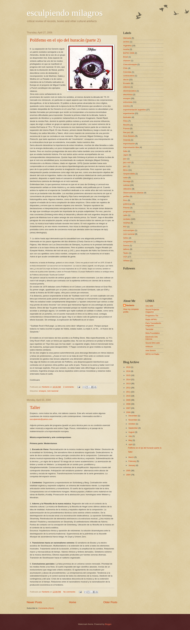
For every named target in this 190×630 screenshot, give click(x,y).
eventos (126, 106)
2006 (128, 412)
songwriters (128, 241)
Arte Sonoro (150, 350)
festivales (127, 117)
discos (126, 79)
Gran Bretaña (129, 136)
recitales (126, 219)
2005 (128, 470)
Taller (35, 407)
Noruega (126, 181)
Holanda (126, 140)
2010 (128, 396)
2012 (128, 388)
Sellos (125, 238)
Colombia (127, 72)
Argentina (127, 45)
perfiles (126, 196)
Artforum (149, 346)
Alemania (127, 38)
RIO (125, 227)
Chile (125, 68)
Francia (126, 128)
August (131, 432)
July (130, 436)
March (131, 457)
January (132, 465)
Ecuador (126, 83)
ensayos (42, 391)
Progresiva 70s (151, 315)
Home (72, 602)
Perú (125, 200)
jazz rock (127, 162)
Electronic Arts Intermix (151, 338)
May (130, 440)
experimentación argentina (134, 110)
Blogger (108, 624)
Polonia (126, 208)
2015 (128, 375)
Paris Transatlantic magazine (153, 324)
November (133, 420)
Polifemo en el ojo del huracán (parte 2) (65, 40)
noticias (126, 185)
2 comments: (69, 387)
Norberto (130, 305)
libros (125, 170)
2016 (128, 371)
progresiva (127, 211)
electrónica (127, 94)
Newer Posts (34, 602)
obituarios (127, 189)
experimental (128, 113)
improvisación (129, 143)
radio (125, 215)
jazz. (125, 166)
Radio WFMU (151, 319)
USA (125, 257)
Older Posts (110, 602)
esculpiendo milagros (65, 13)
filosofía (126, 125)
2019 (128, 367)
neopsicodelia (129, 174)
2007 (128, 408)
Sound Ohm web (152, 343)
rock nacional (52, 391)
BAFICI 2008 (128, 53)
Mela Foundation (152, 333)
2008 (128, 404)
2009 (128, 400)
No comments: (69, 592)
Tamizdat (149, 329)
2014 (128, 379)
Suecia (126, 245)
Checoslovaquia (130, 64)
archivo (126, 42)
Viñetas (126, 260)
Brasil (125, 57)
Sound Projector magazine (152, 310)
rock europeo (128, 230)
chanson (126, 60)
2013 (128, 383)
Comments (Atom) (46, 608)
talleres (126, 249)
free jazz (126, 132)
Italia (125, 151)
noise (125, 177)
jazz (125, 159)
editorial (126, 87)
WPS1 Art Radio (152, 354)
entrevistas (127, 102)
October (132, 424)
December (133, 416)
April (130, 444)
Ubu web (149, 306)
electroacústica (129, 91)
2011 (128, 392)
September (133, 428)
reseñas (126, 223)
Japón (125, 155)
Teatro (126, 253)
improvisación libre (131, 147)
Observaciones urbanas (133, 193)
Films (125, 121)
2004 (128, 475)
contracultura (128, 76)
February (132, 461)
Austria (126, 49)
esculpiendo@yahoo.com (41, 419)
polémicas (127, 204)
